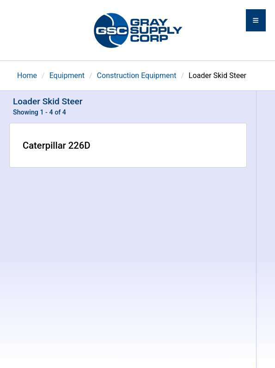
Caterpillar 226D (56, 145)
